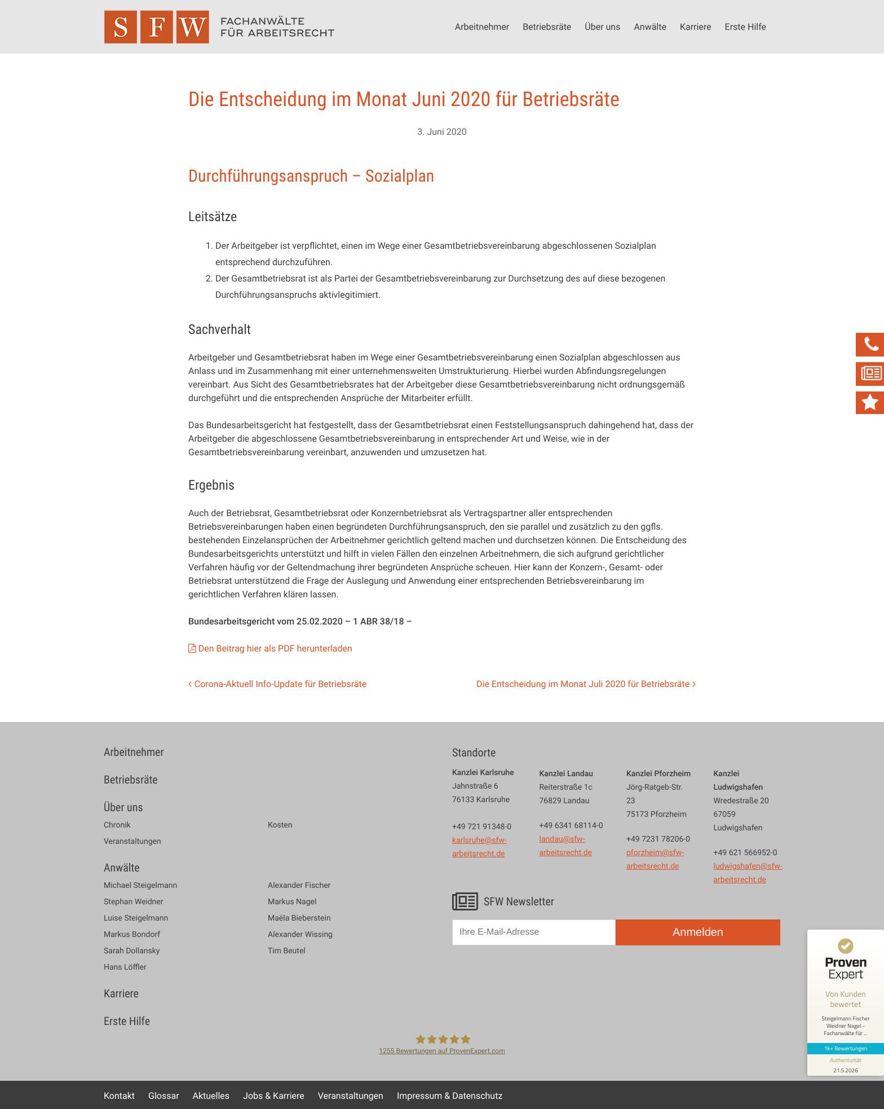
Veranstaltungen (132, 841)
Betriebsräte (547, 26)
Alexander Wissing (300, 934)
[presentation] (538, 981)
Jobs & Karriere (273, 1095)
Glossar (163, 1095)
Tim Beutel (287, 951)
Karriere (695, 26)
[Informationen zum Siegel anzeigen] (845, 1065)
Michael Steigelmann (140, 885)
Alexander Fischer (299, 885)
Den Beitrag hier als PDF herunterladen (275, 648)
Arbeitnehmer (482, 26)
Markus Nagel (292, 901)
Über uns (602, 26)
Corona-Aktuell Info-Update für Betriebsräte (281, 683)
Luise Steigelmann (136, 918)
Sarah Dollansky (132, 951)
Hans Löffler (125, 967)
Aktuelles (211, 1095)
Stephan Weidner (133, 901)
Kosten (280, 825)
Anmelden (698, 932)
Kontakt (119, 1095)
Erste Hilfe (745, 26)
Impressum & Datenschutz (449, 1095)
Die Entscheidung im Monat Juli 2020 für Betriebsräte (582, 683)
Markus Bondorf (132, 934)
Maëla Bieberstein (299, 918)
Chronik (117, 825)
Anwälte (650, 26)
